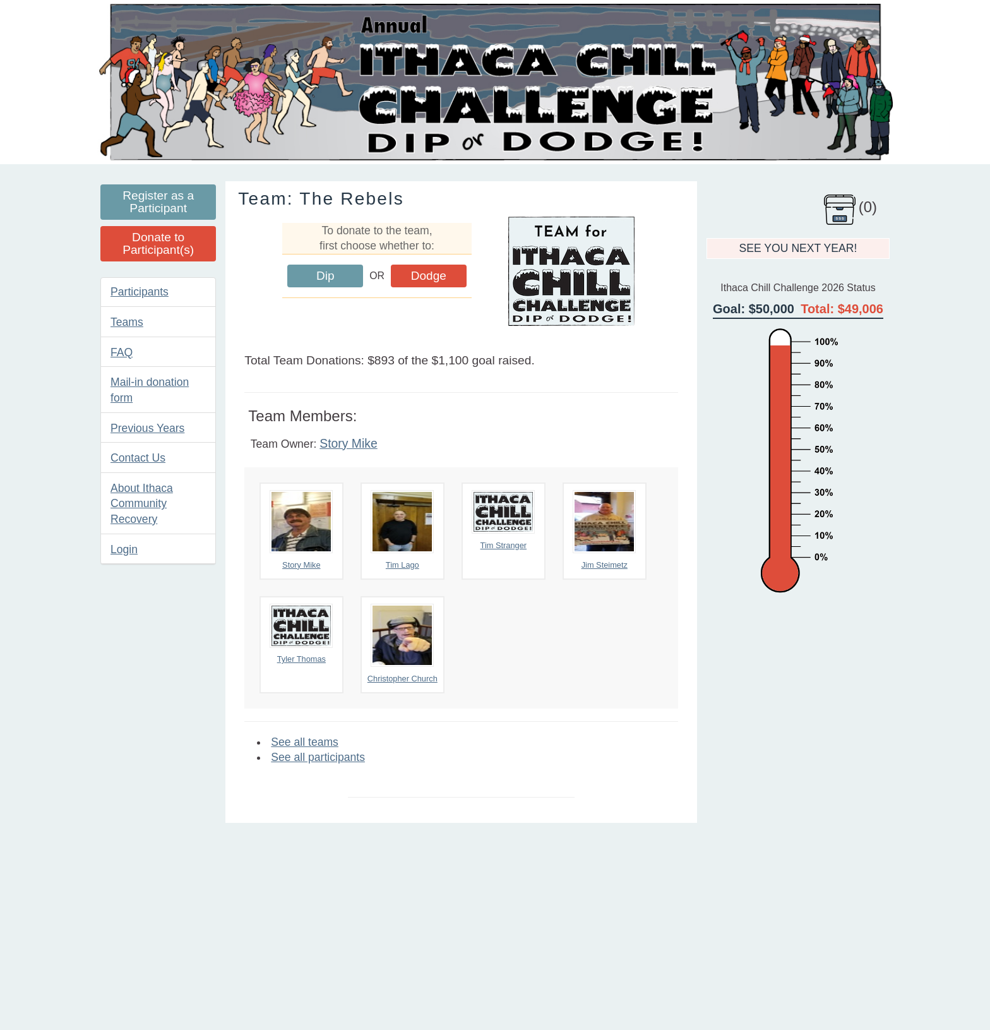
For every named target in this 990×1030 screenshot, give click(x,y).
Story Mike (348, 443)
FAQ (121, 352)
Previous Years (147, 428)
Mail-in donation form (149, 390)
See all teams (304, 742)
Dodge (428, 275)
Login (124, 549)
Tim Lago (402, 530)
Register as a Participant (158, 202)
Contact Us (137, 458)
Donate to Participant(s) (158, 243)
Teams (126, 322)
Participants (139, 291)
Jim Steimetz (604, 530)
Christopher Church (402, 643)
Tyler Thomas (301, 634)
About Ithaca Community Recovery (141, 503)
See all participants (318, 757)
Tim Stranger (503, 520)
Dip (325, 275)
